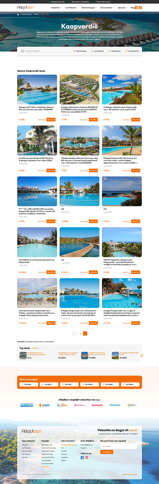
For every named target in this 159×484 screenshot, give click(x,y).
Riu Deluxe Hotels (47, 463)
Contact (83, 448)
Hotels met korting (47, 451)
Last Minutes (72, 8)
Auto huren (45, 467)
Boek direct (41, 119)
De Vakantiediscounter (69, 445)
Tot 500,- (47, 384)
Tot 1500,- (108, 384)
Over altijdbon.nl (86, 445)
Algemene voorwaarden (129, 474)
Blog (133, 8)
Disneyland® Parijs (47, 457)
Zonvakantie (26, 454)
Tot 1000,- (88, 384)
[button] (80, 51)
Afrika (36, 14)
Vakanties (56, 8)
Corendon (64, 457)
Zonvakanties (107, 8)
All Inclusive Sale (46, 445)
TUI (62, 448)
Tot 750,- (67, 384)
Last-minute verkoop (48, 448)
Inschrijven (107, 452)
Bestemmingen (89, 8)
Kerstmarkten (46, 460)
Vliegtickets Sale (47, 454)
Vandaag (36, 348)
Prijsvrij (63, 460)
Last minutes (26, 448)
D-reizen (64, 454)
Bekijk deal (51, 120)
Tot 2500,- (128, 384)
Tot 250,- (27, 384)
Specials (123, 8)
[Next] (85, 333)
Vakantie (25, 445)
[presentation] (17, 355)
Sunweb (63, 451)
